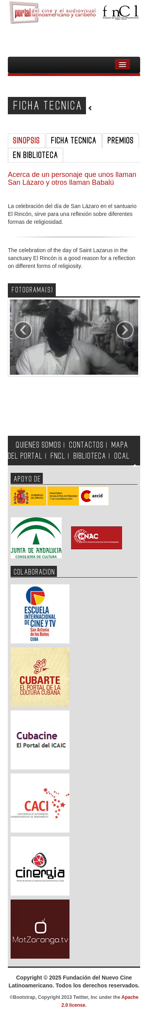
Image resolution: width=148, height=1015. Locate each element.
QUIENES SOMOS (38, 445)
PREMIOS (121, 140)
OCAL (122, 456)
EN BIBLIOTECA (35, 155)
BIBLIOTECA (89, 456)
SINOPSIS (26, 140)
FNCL (58, 456)
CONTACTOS (86, 445)
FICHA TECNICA (74, 140)
